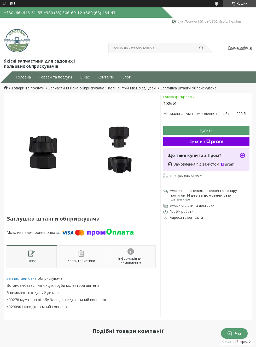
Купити (206, 130)
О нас (85, 77)
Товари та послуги (55, 77)
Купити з (206, 141)
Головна (23, 77)
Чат (234, 333)
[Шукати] (201, 48)
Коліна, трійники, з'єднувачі (132, 88)
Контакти (105, 77)
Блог (126, 77)
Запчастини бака (22, 278)
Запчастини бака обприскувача (76, 88)
